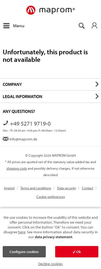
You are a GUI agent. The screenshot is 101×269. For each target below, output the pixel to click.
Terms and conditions (35, 188)
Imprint (9, 188)
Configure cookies (24, 251)
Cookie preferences (50, 196)
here (21, 232)
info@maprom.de (20, 139)
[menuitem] (13, 25)
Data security (66, 188)
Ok (77, 251)
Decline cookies (50, 263)
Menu (14, 24)
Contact (87, 188)
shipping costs (16, 168)
